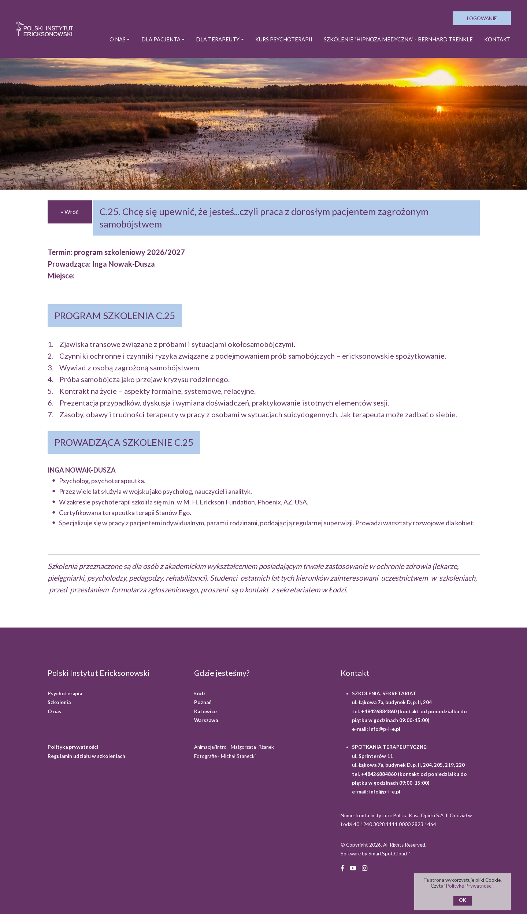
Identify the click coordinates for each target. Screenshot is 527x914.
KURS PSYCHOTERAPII (283, 39)
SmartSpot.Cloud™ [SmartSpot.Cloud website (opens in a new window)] (389, 853)
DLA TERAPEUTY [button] (218, 39)
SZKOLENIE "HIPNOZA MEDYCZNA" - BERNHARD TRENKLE (398, 39)
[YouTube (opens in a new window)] (353, 868)
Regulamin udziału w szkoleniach (86, 756)
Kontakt (497, 39)
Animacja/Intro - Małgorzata (234, 747)
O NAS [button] (118, 39)
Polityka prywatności (73, 747)
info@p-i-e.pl (384, 729)
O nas (54, 711)
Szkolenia (59, 702)
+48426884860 (379, 711)
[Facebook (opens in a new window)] (343, 868)
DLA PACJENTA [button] (161, 39)
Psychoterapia (65, 693)
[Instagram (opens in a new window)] (364, 868)
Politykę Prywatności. (470, 886)
